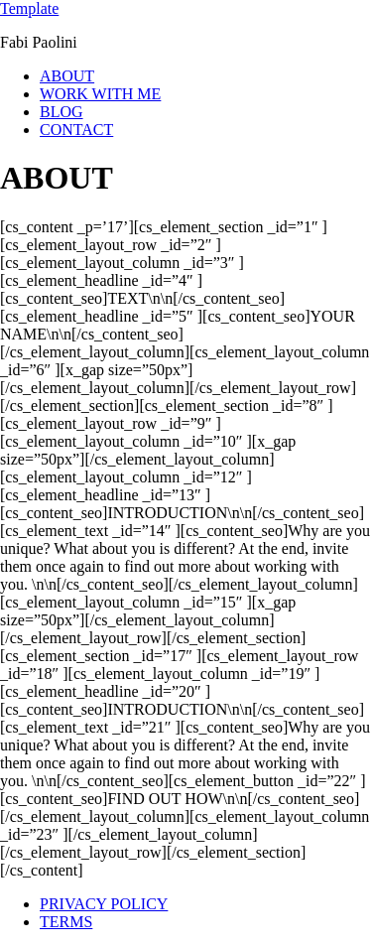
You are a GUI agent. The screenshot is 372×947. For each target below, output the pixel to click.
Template (29, 8)
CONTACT (76, 129)
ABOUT (67, 76)
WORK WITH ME (100, 93)
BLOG (61, 111)
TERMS (66, 921)
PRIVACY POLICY (104, 903)
